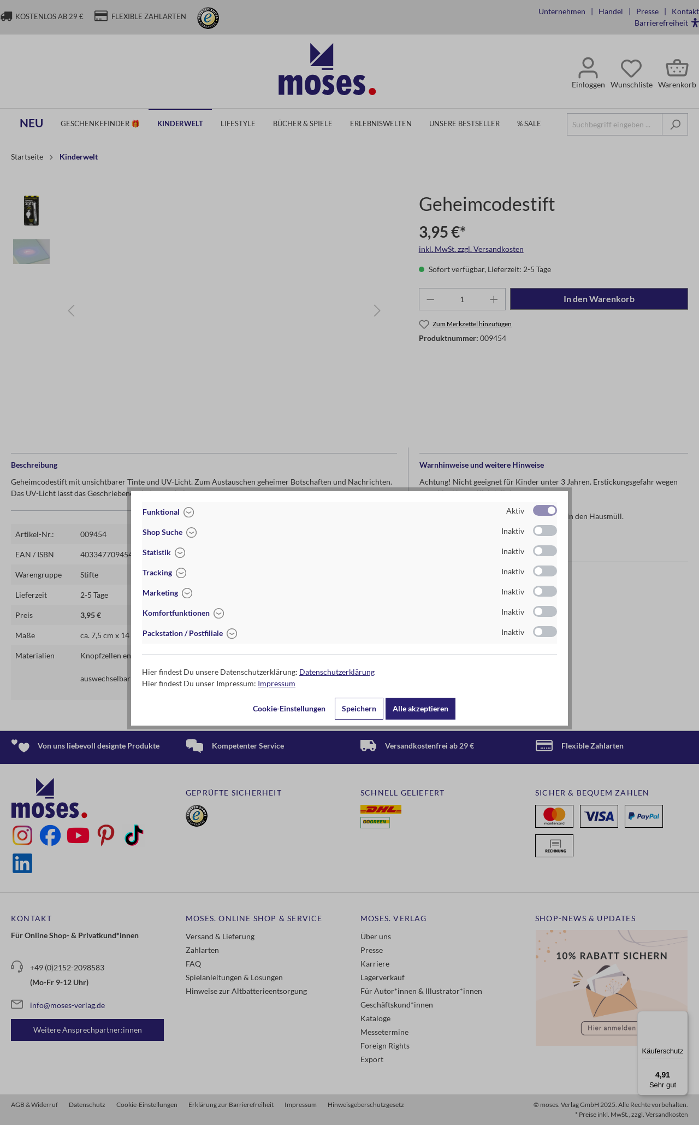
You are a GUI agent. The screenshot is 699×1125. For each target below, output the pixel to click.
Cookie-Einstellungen (289, 708)
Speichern (359, 708)
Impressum (276, 683)
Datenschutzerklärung (337, 671)
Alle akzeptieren (420, 708)
